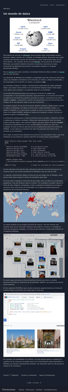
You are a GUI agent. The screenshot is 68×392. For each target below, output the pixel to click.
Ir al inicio (36, 382)
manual (62, 72)
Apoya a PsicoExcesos (47, 375)
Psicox (52, 5)
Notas (21, 390)
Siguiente (15, 375)
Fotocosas (29, 390)
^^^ (10, 375)
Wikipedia (26, 55)
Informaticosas (60, 5)
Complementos (50, 390)
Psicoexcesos (8, 390)
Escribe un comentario (29, 375)
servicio (11, 72)
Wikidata (37, 61)
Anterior (6, 375)
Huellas (39, 390)
